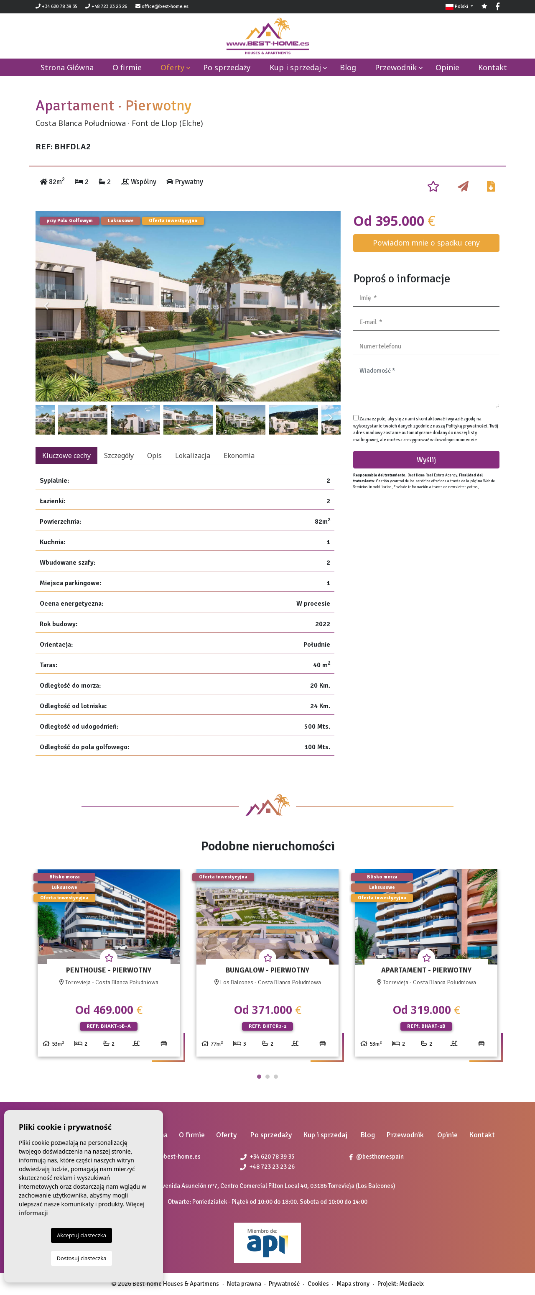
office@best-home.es (165, 6)
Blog (348, 67)
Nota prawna (244, 1283)
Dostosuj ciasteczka (82, 1258)
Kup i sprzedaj (295, 67)
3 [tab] (276, 1077)
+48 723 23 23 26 (106, 6)
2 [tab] (267, 1077)
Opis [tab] (154, 455)
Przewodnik (396, 67)
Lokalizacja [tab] (192, 455)
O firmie (127, 67)
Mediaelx (411, 1283)
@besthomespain (376, 1156)
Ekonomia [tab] (239, 455)
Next (330, 306)
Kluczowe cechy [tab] (66, 455)
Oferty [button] (172, 67)
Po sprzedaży (226, 67)
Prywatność (284, 1283)
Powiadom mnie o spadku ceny (426, 243)
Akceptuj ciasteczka (81, 1235)
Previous (46, 306)
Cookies (318, 1283)
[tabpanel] (108, 966)
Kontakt (492, 67)
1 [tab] (259, 1077)
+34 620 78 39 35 (56, 6)
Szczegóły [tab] (119, 455)
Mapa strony (352, 1283)
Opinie (447, 67)
